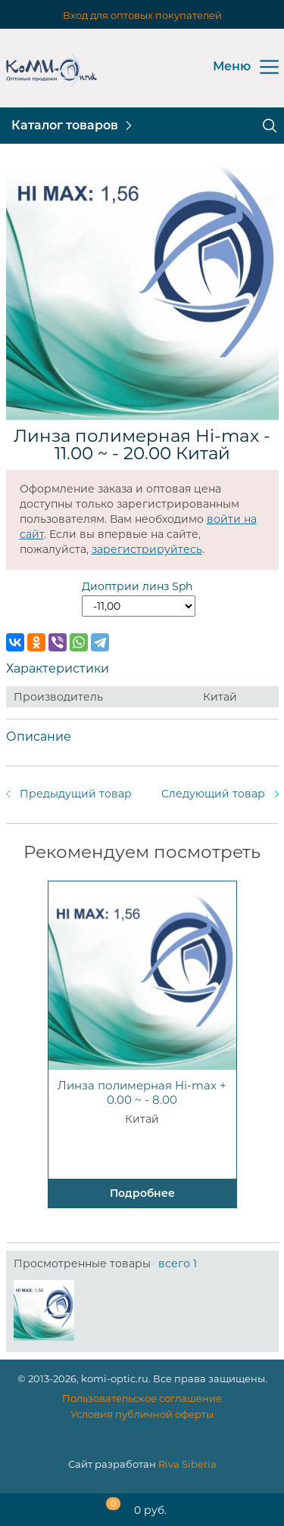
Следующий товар (213, 793)
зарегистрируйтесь (147, 549)
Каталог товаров (64, 125)
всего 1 (177, 1263)
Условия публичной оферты (142, 1414)
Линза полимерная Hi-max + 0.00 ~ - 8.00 (142, 1092)
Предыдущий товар (76, 793)
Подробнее (142, 1193)
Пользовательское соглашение (142, 1398)
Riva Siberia (187, 1464)
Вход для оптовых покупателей (142, 15)
